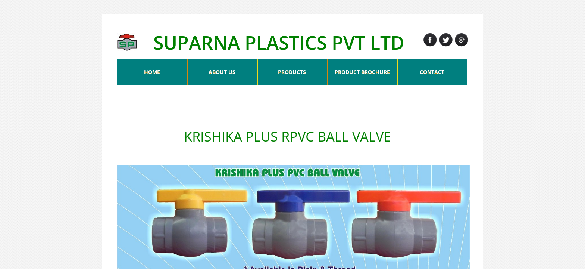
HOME (152, 71)
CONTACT (432, 71)
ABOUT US (222, 71)
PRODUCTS (292, 71)
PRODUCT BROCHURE (362, 71)
